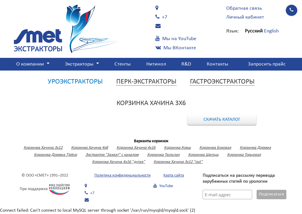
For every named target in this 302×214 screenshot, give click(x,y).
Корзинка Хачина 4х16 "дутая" (118, 162)
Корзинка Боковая (215, 148)
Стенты (122, 64)
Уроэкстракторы (75, 81)
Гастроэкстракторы (222, 81)
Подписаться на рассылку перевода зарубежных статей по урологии (239, 178)
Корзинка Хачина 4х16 (135, 148)
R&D (186, 64)
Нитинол (156, 64)
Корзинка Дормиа (255, 148)
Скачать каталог (221, 119)
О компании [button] (30, 64)
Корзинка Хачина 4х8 (89, 148)
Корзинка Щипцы (203, 155)
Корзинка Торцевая (244, 155)
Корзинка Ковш (177, 148)
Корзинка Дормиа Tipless (55, 155)
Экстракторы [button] (80, 64)
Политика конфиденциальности (122, 175)
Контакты (217, 64)
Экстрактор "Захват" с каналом (112, 155)
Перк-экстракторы (146, 81)
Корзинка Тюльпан (163, 155)
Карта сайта (173, 175)
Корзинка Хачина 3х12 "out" (178, 162)
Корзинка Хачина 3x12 (43, 148)
